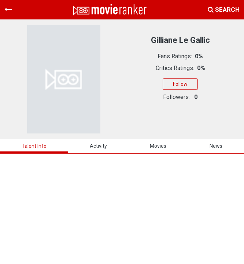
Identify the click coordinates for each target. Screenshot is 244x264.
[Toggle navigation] (8, 9)
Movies (158, 146)
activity (98, 146)
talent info (34, 146)
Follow (180, 84)
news (216, 146)
